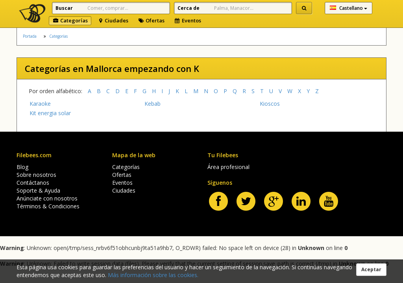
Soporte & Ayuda (38, 190)
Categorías (70, 20)
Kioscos (270, 103)
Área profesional (228, 167)
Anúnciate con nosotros (47, 198)
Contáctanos (33, 182)
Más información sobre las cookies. (153, 275)
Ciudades (113, 20)
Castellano (348, 8)
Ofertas (151, 20)
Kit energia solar (50, 113)
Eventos (187, 20)
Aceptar (371, 269)
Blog (22, 167)
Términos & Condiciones (48, 206)
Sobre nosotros (36, 174)
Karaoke (40, 103)
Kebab (152, 103)
